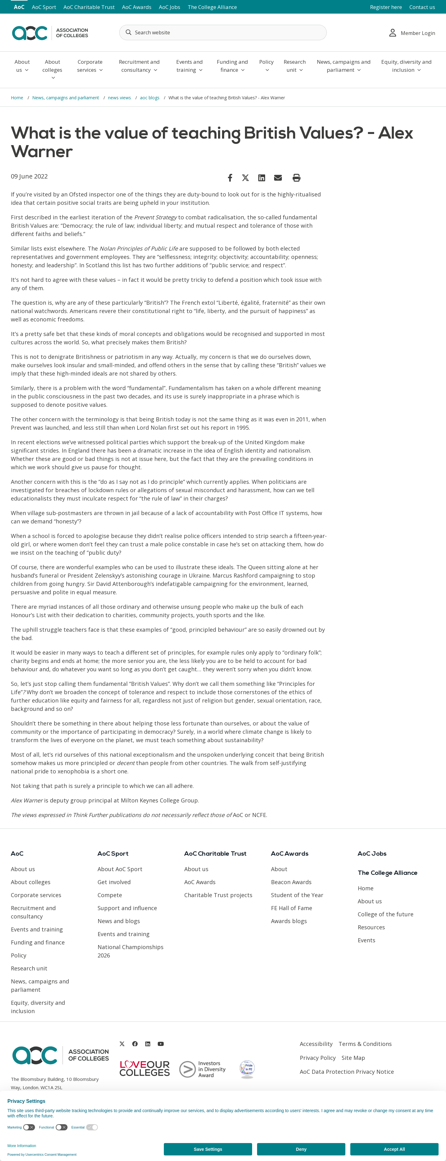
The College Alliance (212, 7)
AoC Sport (44, 7)
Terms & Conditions (365, 1043)
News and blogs (119, 921)
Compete (110, 895)
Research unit (295, 65)
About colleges (52, 69)
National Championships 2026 (131, 951)
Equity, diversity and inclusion (406, 65)
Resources (371, 927)
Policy (266, 65)
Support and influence (127, 908)
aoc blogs (150, 98)
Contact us (422, 7)
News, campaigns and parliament (344, 65)
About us (22, 65)
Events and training (189, 65)
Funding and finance (232, 65)
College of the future (385, 914)
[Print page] (296, 178)
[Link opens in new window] (230, 177)
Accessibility (316, 1043)
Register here (386, 7)
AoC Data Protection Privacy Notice (347, 1071)
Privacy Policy (318, 1057)
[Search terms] (223, 32)
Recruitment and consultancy (139, 65)
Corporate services (90, 65)
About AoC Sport (120, 869)
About (279, 869)
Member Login (412, 33)
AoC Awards (136, 7)
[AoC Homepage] (50, 31)
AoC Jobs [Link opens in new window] (169, 7)
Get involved (114, 882)
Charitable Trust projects (218, 895)
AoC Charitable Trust (89, 7)
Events (366, 940)
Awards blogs (289, 921)
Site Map (353, 1057)
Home (17, 98)
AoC (19, 7)
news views (120, 98)
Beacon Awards (291, 882)
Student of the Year (297, 895)
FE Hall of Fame (291, 908)
